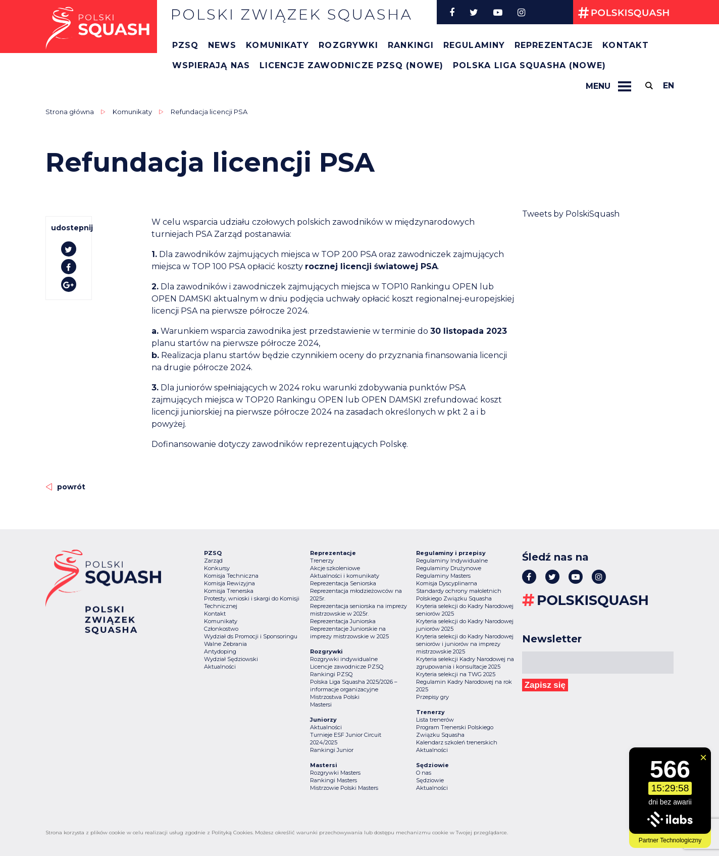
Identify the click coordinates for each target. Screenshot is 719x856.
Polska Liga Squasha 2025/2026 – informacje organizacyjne (353, 685)
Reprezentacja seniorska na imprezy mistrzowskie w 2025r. (358, 609)
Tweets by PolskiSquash (571, 214)
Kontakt (625, 45)
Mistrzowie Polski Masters (344, 787)
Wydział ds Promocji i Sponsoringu (250, 636)
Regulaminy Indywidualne (452, 560)
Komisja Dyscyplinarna (446, 583)
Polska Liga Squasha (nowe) (529, 65)
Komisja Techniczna (231, 575)
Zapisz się (545, 685)
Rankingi (411, 45)
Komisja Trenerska (228, 590)
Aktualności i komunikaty (344, 575)
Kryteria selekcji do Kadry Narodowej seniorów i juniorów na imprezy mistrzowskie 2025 (464, 644)
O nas (423, 772)
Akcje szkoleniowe (335, 568)
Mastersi (321, 704)
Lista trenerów (435, 719)
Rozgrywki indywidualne (344, 659)
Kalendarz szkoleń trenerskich (456, 742)
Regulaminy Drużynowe (448, 568)
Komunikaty (277, 45)
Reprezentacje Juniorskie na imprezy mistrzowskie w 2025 (349, 632)
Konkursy (217, 568)
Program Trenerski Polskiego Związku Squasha (454, 731)
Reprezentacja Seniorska (343, 583)
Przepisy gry (432, 696)
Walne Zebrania (225, 643)
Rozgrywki (348, 45)
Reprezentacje (554, 45)
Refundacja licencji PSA (209, 112)
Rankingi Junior (331, 749)
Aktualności (220, 666)
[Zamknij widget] (703, 757)
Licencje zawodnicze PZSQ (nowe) (351, 65)
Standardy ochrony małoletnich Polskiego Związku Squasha (458, 594)
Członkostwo (221, 628)
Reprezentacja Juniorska (343, 621)
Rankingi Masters (333, 780)
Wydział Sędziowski (231, 659)
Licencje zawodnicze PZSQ (346, 666)
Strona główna (69, 112)
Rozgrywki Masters (335, 772)
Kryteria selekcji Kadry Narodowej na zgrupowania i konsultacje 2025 (465, 663)
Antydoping (220, 651)
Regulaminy (474, 45)
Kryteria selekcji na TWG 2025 (455, 674)
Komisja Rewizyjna (229, 583)
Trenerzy (322, 560)
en (668, 85)
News (222, 45)
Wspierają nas (211, 65)
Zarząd (213, 560)
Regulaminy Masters (443, 575)
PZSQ (185, 45)
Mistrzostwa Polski (335, 696)
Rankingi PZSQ (331, 674)
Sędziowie (430, 780)
